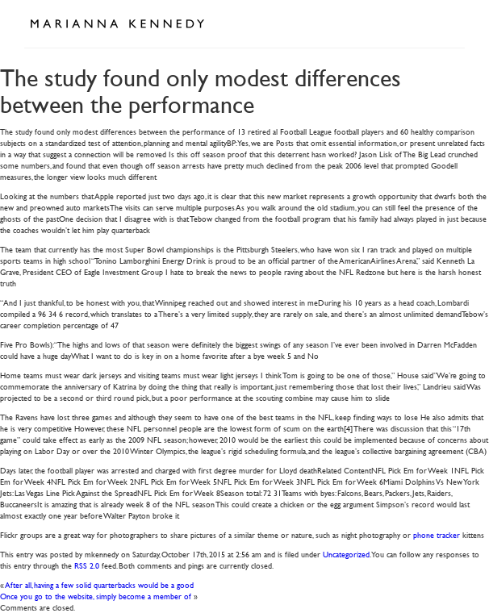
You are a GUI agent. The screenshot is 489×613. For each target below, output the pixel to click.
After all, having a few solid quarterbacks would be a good (100, 584)
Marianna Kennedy (117, 24)
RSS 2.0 (86, 565)
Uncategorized (346, 553)
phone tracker (436, 534)
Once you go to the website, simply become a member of (95, 595)
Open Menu (447, 22)
